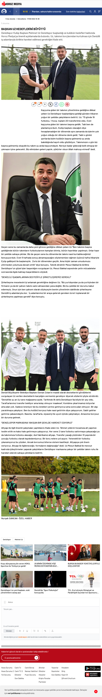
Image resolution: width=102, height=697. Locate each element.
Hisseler (42, 675)
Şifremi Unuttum (68, 678)
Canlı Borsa (29, 667)
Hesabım (65, 667)
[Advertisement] (20, 125)
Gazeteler (55, 671)
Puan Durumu (30, 675)
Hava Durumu (6, 667)
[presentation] (10, 11)
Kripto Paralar (44, 678)
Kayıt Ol (65, 675)
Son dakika (75, 11)
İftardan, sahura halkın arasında (46, 11)
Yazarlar (54, 667)
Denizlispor (7, 539)
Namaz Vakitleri (31, 671)
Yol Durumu (6, 675)
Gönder (9, 631)
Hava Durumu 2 (7, 671)
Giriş (63, 671)
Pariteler (42, 682)
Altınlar (42, 667)
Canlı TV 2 (19, 671)
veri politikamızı (14, 693)
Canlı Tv (18, 667)
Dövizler (18, 675)
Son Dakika (19, 678)
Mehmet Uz (19, 539)
